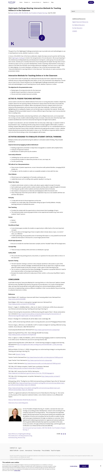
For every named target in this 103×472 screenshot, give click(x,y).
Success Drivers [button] (36, 2)
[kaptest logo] (11, 2)
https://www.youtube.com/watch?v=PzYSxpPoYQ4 (22, 334)
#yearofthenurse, (13, 434)
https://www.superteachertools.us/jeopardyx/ (47, 330)
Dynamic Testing (20, 354)
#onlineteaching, (13, 437)
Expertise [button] (46, 2)
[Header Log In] (91, 2)
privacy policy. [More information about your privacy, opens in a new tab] (17, 470)
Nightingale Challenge (18, 58)
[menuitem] (21, 2)
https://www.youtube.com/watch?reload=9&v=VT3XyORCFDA (26, 368)
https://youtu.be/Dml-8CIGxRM (16, 299)
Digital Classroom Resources (80, 22)
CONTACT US (13, 448)
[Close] (100, 465)
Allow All (84, 466)
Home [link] (21, 2)
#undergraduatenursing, (25, 435)
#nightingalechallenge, (24, 434)
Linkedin (74, 31)
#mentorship (21, 437)
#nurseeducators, (13, 435)
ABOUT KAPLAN (14, 450)
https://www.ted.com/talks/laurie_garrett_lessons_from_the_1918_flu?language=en (31, 373)
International (28, 450)
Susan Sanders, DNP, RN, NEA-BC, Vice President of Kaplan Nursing (28, 13)
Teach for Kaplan (55, 450)
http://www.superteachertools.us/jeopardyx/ (39, 360)
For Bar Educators (77, 28)
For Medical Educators (78, 25)
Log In (19, 448)
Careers (22, 450)
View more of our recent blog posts (18, 403)
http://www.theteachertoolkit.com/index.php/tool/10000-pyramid (45, 357)
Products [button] (27, 2)
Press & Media (46, 450)
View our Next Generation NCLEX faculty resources (22, 400)
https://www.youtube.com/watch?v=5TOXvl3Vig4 (21, 304)
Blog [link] (52, 2)
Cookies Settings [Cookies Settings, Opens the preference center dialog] (73, 466)
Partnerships (37, 450)
